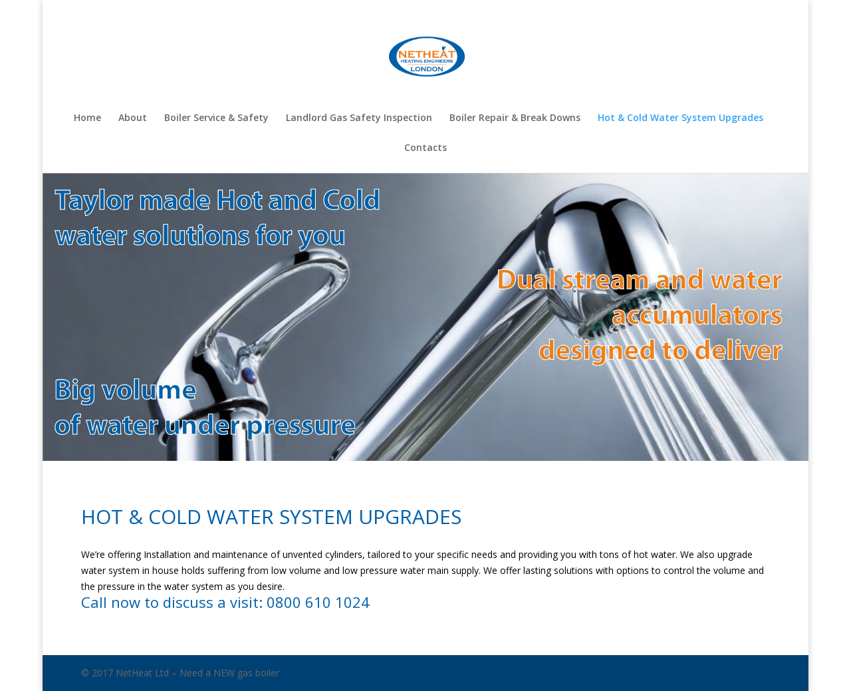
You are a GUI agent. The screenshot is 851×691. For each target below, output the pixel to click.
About (132, 118)
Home (87, 118)
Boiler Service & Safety (216, 118)
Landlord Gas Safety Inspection (359, 118)
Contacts (425, 148)
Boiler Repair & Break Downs (514, 118)
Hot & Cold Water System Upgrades (680, 118)
